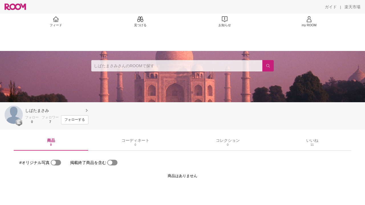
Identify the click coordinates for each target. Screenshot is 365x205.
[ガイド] (331, 6)
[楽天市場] (352, 6)
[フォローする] (74, 119)
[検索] (268, 65)
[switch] (56, 162)
